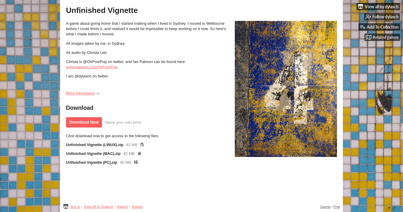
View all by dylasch (98, 206)
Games (325, 206)
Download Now (84, 122)
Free (336, 206)
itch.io (75, 206)
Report (122, 206)
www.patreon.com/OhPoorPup (92, 67)
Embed (137, 206)
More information (83, 93)
